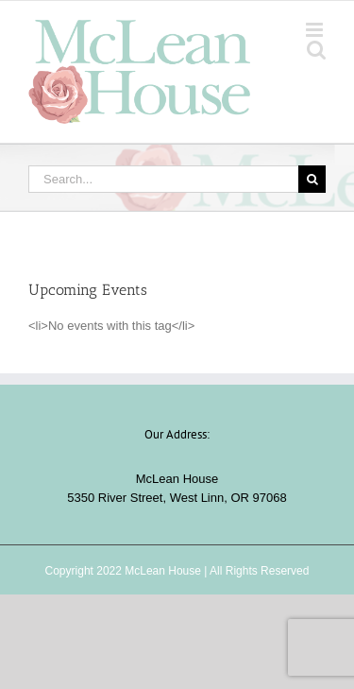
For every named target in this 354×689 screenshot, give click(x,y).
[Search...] (163, 179)
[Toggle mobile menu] (316, 30)
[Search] (312, 179)
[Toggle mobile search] (316, 50)
